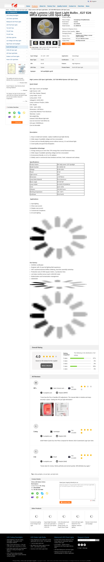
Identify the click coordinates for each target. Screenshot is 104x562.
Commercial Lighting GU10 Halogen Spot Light (35, 523)
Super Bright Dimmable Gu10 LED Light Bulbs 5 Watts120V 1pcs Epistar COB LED (50, 524)
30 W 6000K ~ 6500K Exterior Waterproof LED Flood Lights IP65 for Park (63, 546)
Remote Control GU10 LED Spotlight (91, 522)
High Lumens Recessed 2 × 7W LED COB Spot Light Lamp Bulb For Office (16, 545)
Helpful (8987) (63, 393)
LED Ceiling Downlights (12, 15)
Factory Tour (51, 6)
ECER (88, 560)
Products (35, 6)
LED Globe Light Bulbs (12, 18)
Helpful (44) (62, 436)
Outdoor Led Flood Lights (12, 56)
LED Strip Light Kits (11, 37)
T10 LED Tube (10, 28)
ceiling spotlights (38, 474)
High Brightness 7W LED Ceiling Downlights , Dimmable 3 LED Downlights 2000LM (15, 541)
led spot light (46, 474)
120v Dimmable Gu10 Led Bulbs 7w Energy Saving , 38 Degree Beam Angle (63, 524)
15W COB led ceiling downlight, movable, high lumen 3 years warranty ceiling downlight (16, 555)
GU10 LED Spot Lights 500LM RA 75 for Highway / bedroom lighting (77, 524)
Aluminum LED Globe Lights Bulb (39, 549)
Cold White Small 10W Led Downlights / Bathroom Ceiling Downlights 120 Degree (17, 550)
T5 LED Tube (9, 34)
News (87, 6)
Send (97, 540)
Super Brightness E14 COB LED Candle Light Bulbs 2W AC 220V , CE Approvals (41, 540)
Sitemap (84, 548)
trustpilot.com (47, 393)
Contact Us (72, 6)
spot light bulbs (54, 474)
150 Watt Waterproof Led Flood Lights (64, 549)
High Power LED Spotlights (13, 43)
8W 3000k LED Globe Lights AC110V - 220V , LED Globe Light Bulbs (40, 546)
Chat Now (81, 6)
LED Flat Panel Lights (12, 25)
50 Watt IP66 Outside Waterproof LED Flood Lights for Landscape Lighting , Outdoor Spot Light (64, 541)
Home (28, 6)
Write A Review (46, 365)
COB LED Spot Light (11, 50)
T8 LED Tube (9, 31)
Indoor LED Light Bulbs (12, 59)
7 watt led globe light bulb (37, 543)
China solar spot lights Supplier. (29, 560)
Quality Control (62, 6)
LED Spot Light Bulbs (11, 53)
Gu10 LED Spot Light (21, 9)
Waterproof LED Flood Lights (13, 21)
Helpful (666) (63, 461)
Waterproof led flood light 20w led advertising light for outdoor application (64, 552)
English (94, 1)
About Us (42, 6)
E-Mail (80, 548)
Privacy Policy (16, 560)
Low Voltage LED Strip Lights (13, 40)
